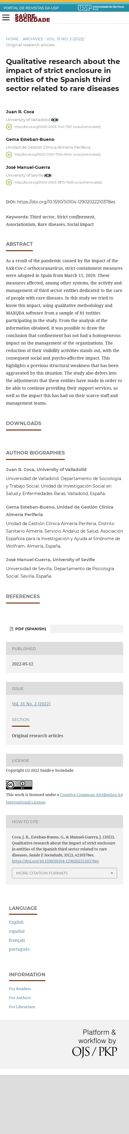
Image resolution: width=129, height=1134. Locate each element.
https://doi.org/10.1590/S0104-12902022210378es (66, 202)
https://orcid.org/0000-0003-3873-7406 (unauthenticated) (58, 182)
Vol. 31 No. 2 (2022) (65, 38)
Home (12, 38)
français (17, 999)
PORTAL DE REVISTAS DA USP (31, 8)
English (16, 981)
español (16, 990)
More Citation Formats (42, 931)
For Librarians (22, 1065)
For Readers (20, 1047)
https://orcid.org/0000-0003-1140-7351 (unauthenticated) (58, 127)
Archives (33, 38)
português (19, 1008)
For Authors (20, 1056)
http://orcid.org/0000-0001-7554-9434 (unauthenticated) (58, 155)
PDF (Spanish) (30, 687)
